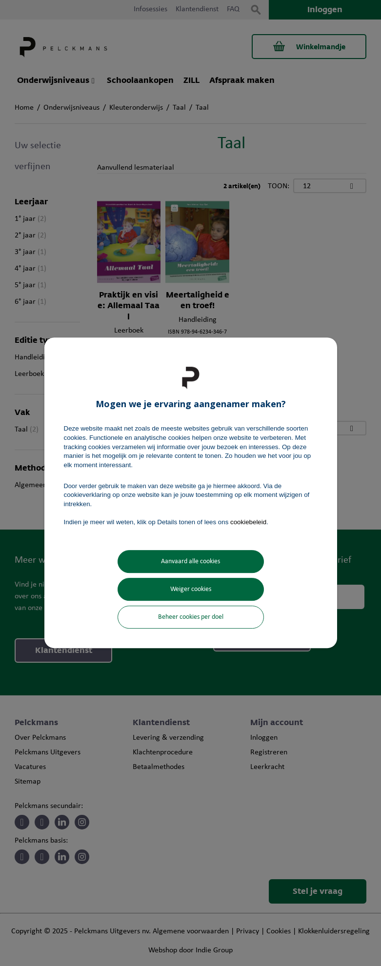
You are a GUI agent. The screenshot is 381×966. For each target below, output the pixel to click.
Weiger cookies (190, 589)
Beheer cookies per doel (190, 617)
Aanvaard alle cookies (190, 561)
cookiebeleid (248, 522)
